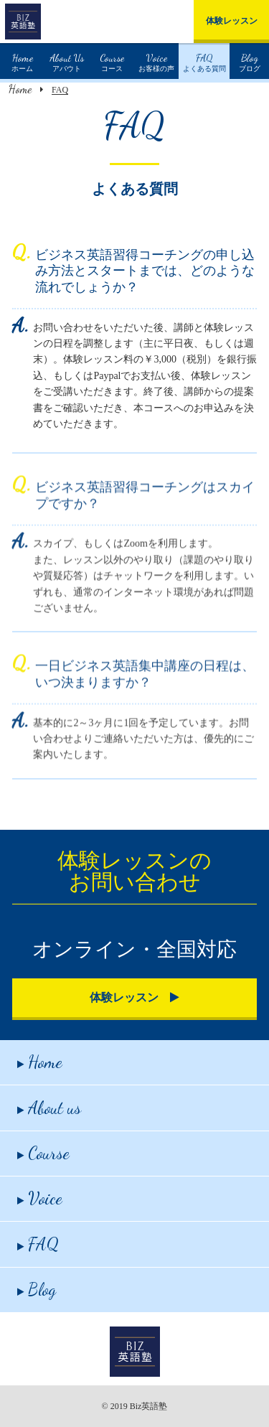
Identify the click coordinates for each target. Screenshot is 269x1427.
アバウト (67, 61)
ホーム (22, 61)
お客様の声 (156, 61)
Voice (39, 1198)
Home (20, 88)
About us (49, 1108)
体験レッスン (232, 21)
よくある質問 (204, 61)
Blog (36, 1289)
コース (112, 61)
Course (43, 1153)
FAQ (38, 1244)
